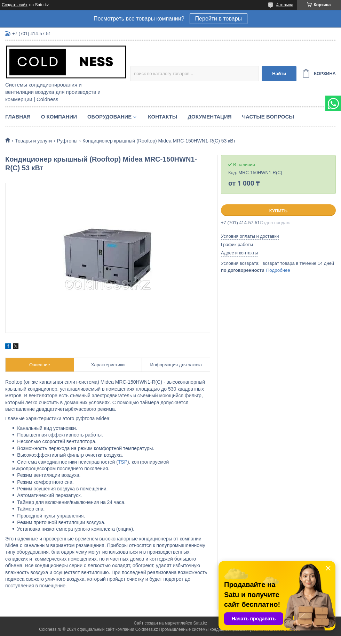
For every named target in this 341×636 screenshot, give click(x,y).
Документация (209, 116)
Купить (278, 210)
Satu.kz (200, 623)
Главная (18, 116)
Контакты (162, 116)
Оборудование (109, 116)
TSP (122, 462)
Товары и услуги (33, 141)
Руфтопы (67, 141)
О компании (59, 116)
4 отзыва (284, 4)
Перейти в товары (218, 19)
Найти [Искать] (279, 73)
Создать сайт (14, 4)
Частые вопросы (268, 116)
